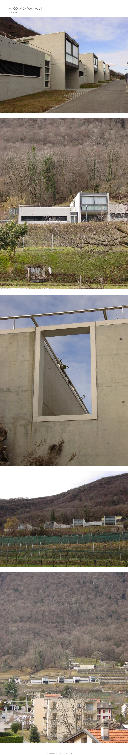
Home (11, 25)
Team (10, 36)
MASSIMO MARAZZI (25, 8)
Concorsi (12, 32)
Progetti (12, 29)
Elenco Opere (14, 39)
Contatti (12, 43)
